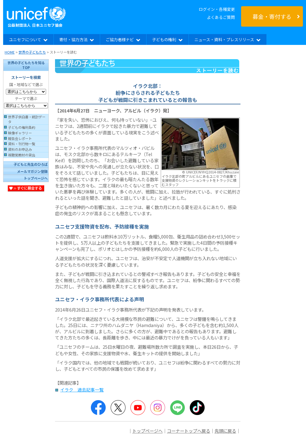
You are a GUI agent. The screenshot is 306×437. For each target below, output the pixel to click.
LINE (177, 407)
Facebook (98, 407)
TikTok (197, 407)
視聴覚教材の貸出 (21, 154)
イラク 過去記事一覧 (82, 390)
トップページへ (36, 178)
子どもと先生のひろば (31, 164)
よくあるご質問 (221, 17)
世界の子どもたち (32, 52)
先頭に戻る (225, 430)
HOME (10, 52)
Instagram (157, 407)
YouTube (137, 407)
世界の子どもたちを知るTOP (26, 65)
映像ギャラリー (20, 132)
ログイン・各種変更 (217, 9)
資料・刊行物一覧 (21, 143)
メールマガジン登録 (32, 171)
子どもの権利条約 (21, 127)
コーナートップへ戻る (188, 430)
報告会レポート (20, 138)
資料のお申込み (20, 149)
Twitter (118, 407)
